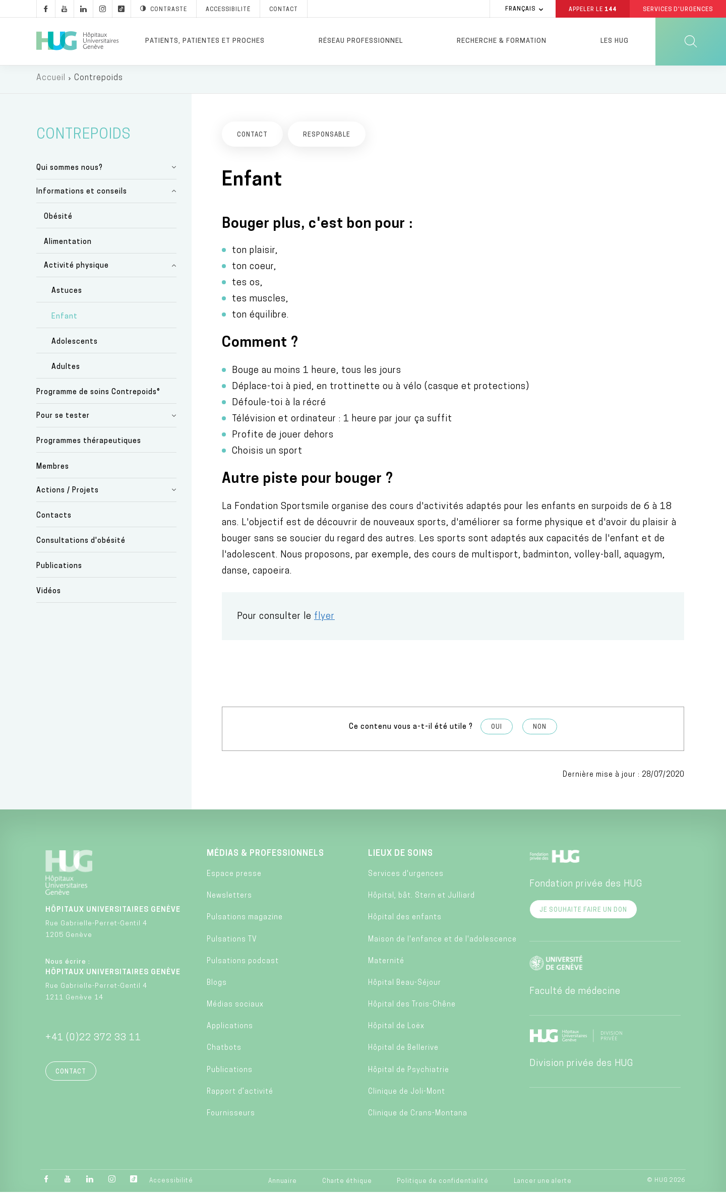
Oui (496, 730)
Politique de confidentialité (443, 1184)
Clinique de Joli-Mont (406, 1094)
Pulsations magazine (245, 920)
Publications (59, 569)
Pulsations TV (232, 942)
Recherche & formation (502, 41)
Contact (70, 1075)
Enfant (64, 319)
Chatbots (224, 1051)
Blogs (217, 985)
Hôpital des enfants (405, 920)
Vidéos (48, 594)
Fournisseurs (231, 1116)
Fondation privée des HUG (585, 887)
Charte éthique (347, 1184)
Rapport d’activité (240, 1094)
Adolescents (74, 344)
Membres (52, 469)
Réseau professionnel (361, 41)
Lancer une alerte (543, 1184)
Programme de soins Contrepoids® (98, 395)
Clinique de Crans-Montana (417, 1116)
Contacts (54, 518)
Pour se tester (63, 419)
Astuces (66, 294)
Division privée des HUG (581, 1066)
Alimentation (68, 245)
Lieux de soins (400, 856)
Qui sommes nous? (69, 170)
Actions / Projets (67, 493)
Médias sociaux (235, 1007)
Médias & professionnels (265, 856)
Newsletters (229, 898)
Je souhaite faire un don (583, 913)
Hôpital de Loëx (396, 1029)
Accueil (51, 81)
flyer (324, 619)
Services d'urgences (406, 876)
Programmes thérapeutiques (88, 444)
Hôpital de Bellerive (403, 1051)
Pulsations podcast (243, 964)
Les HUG (614, 41)
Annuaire (282, 1184)
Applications (230, 1029)
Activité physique (76, 269)
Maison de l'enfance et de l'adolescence (442, 942)
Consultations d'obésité (81, 543)
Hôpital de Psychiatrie (408, 1073)
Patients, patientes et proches (205, 41)
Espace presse (234, 876)
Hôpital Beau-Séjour (404, 985)
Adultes (65, 369)
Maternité (386, 964)
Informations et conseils (81, 194)
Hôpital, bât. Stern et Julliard (421, 898)
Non (540, 730)
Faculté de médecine (575, 994)
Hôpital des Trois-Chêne (412, 1007)
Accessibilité (171, 1183)
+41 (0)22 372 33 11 (93, 1040)
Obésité (58, 219)
